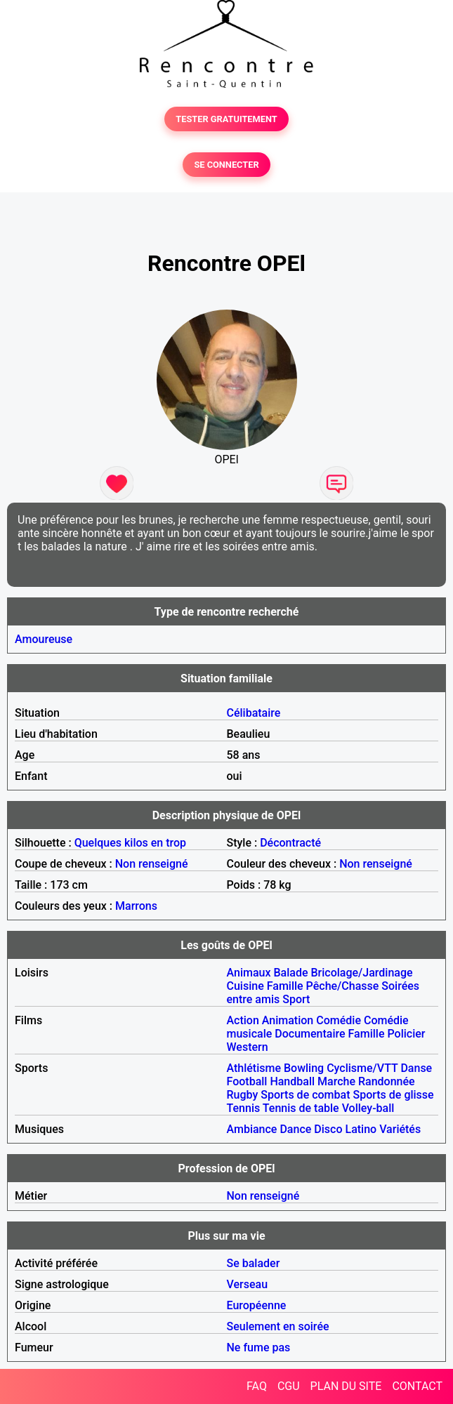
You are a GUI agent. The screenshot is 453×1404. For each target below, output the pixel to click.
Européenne (257, 1305)
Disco (328, 1129)
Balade (290, 972)
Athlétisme (254, 1068)
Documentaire (310, 1033)
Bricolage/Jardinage (361, 972)
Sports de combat (305, 1094)
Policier (406, 1033)
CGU (288, 1386)
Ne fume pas (259, 1347)
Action (243, 1020)
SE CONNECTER (226, 164)
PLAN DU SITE (346, 1386)
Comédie (338, 1020)
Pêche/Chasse (342, 986)
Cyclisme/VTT (362, 1068)
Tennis (244, 1108)
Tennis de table (301, 1108)
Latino (360, 1129)
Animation (287, 1020)
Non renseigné (151, 863)
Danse (416, 1068)
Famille (285, 986)
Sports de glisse (393, 1094)
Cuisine (245, 986)
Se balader (253, 1263)
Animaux (249, 972)
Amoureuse (43, 639)
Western (247, 1047)
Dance (295, 1129)
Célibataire (254, 713)
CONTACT (417, 1386)
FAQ (257, 1386)
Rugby (242, 1094)
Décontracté (290, 842)
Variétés (400, 1129)
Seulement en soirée (278, 1326)
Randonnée (386, 1081)
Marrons (136, 906)
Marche (336, 1081)
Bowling (304, 1068)
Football (247, 1081)
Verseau (247, 1284)
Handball (292, 1081)
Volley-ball (368, 1108)
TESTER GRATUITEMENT (226, 119)
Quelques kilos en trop (130, 842)
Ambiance (252, 1129)
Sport (296, 999)
